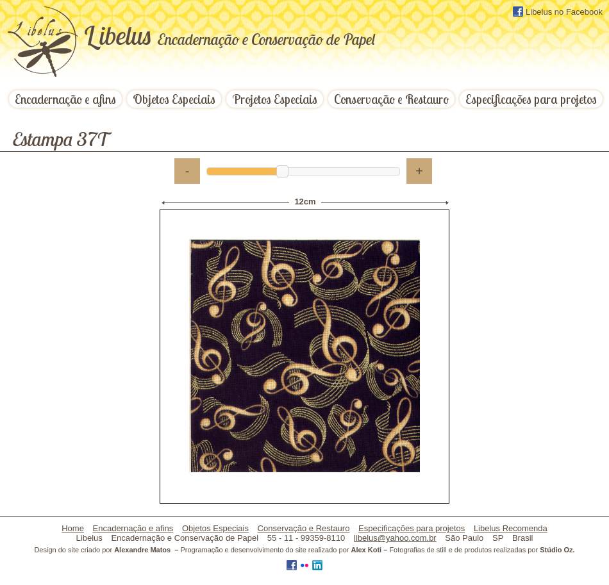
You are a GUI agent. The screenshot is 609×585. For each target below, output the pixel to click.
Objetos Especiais (174, 99)
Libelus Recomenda (510, 528)
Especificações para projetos (531, 99)
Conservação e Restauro (391, 99)
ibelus (229, 35)
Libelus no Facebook (558, 11)
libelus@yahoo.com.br (395, 538)
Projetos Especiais (274, 99)
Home (73, 528)
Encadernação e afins (65, 99)
